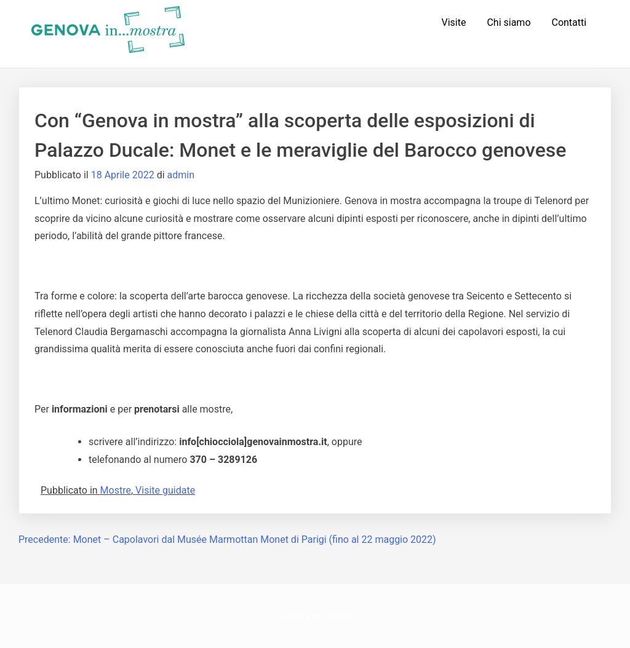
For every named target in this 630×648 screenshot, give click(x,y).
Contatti (568, 22)
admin (180, 175)
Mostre (115, 490)
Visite (454, 22)
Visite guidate (165, 490)
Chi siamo (508, 22)
